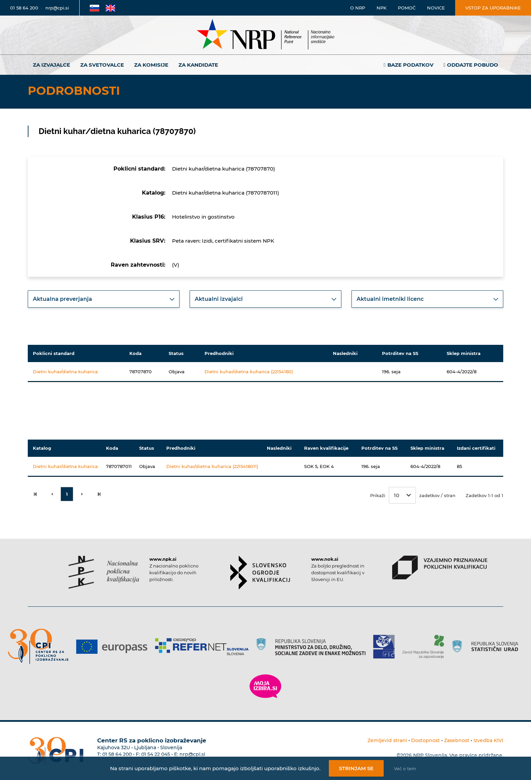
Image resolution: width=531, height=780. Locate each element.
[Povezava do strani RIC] (386, 647)
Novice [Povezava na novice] (436, 7)
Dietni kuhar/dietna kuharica (65, 371)
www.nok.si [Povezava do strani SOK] (324, 559)
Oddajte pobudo (472, 65)
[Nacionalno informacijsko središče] (265, 35)
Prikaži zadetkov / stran (412, 495)
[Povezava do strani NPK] (103, 572)
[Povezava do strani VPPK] (439, 567)
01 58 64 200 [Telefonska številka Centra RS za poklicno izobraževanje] (117, 754)
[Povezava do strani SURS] (487, 646)
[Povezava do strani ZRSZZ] (425, 647)
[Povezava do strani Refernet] (204, 646)
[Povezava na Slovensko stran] (94, 8)
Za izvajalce (51, 65)
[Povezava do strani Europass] (114, 646)
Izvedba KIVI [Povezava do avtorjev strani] (488, 740)
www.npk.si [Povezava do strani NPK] (162, 559)
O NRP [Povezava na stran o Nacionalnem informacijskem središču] (357, 7)
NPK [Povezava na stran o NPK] (381, 7)
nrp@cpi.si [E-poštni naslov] (57, 7)
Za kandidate (198, 65)
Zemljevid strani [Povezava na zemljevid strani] (387, 740)
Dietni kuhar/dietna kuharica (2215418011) (212, 466)
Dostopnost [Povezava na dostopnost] (425, 740)
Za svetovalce (102, 65)
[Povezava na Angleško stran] (110, 8)
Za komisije (151, 65)
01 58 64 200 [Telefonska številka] (24, 7)
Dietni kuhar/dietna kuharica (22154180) (249, 371)
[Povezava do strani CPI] (41, 646)
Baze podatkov (410, 65)
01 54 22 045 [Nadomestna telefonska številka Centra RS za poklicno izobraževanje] (155, 754)
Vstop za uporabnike (493, 7)
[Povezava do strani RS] (313, 646)
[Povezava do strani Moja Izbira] (265, 686)
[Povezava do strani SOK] (260, 572)
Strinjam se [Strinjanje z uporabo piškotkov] (356, 768)
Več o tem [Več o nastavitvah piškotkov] (405, 768)
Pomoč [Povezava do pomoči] (407, 7)
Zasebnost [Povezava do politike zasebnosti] (456, 740)
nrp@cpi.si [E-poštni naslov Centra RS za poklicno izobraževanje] (192, 754)
